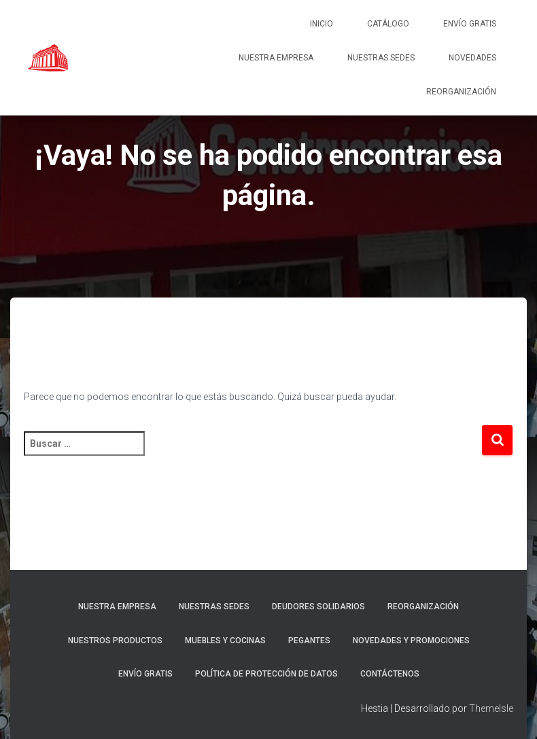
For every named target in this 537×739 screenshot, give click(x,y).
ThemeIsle (491, 708)
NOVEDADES (472, 57)
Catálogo (388, 24)
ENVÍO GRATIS (469, 24)
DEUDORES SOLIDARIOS (318, 606)
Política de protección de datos (266, 674)
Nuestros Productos (115, 640)
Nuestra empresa (276, 57)
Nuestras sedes (381, 57)
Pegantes (309, 640)
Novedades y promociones (411, 640)
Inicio (321, 24)
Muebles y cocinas (225, 640)
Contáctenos (389, 674)
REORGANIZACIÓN (461, 91)
